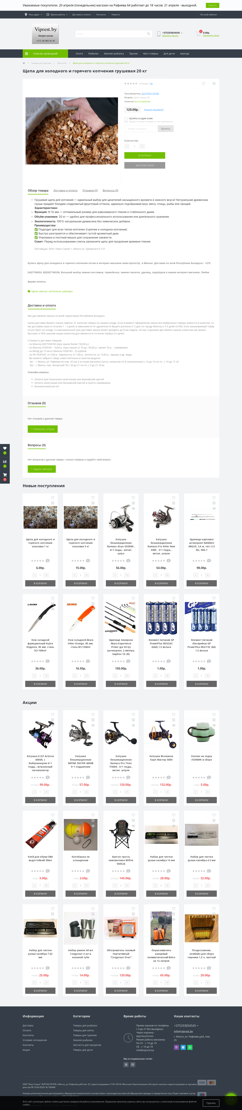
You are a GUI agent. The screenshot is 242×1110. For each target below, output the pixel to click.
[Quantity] (134, 146)
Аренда (184, 53)
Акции (26, 1049)
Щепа (34, 291)
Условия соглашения (35, 1040)
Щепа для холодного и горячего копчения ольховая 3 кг (80, 543)
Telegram (183, 1047)
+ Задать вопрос (41, 469)
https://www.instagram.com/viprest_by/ (126, 1064)
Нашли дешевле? (154, 109)
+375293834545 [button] (186, 1026)
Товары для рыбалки (85, 1025)
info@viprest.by (183, 1031)
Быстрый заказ (145, 165)
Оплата (27, 1030)
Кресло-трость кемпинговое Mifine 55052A (121, 860)
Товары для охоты (83, 1030)
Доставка (28, 1025)
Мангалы (62, 63)
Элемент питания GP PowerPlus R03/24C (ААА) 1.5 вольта (161, 643)
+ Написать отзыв (42, 429)
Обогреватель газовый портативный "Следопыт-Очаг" (121, 954)
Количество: (131, 140)
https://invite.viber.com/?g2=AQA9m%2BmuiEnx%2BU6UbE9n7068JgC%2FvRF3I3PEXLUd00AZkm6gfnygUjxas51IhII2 (133, 1064)
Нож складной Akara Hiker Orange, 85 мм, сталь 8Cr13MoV (80, 643)
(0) (151, 83)
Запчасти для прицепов (87, 1045)
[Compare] (214, 83)
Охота (79, 53)
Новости (116, 14)
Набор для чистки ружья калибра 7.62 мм (40, 954)
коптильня (55, 291)
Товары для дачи (83, 1049)
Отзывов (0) (90, 190)
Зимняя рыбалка (114, 53)
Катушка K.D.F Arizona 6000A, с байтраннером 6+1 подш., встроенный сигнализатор (40, 763)
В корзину (144, 155)
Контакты (101, 14)
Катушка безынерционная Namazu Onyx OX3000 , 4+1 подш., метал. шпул (121, 546)
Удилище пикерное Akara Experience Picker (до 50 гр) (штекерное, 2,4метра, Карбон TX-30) (121, 647)
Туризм (133, 53)
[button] (5, 477)
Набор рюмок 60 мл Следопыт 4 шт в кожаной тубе (80, 954)
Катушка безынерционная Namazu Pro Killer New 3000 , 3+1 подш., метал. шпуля (161, 546)
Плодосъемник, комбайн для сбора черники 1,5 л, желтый (202, 954)
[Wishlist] (203, 83)
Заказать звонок (170, 35)
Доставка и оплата (81, 14)
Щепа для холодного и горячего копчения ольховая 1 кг (40, 543)
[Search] (148, 34)
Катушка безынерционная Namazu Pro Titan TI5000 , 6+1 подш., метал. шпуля (121, 763)
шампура (67, 291)
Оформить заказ (211, 35)
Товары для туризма (41, 63)
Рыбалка (93, 53)
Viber (176, 1047)
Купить (165, 128)
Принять (211, 1103)
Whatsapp (190, 1047)
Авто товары (150, 53)
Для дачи (169, 53)
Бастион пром (150, 93)
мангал (43, 291)
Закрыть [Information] (212, 5)
